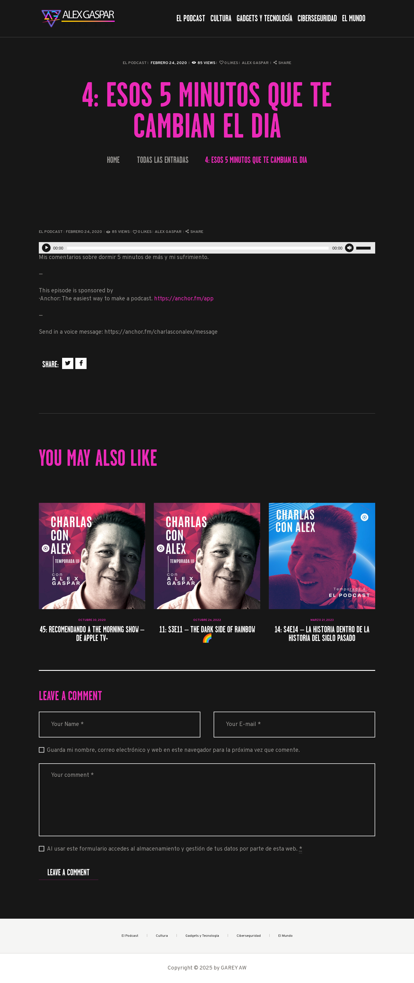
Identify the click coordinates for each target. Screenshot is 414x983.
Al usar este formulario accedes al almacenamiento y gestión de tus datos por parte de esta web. (174, 849)
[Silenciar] (349, 248)
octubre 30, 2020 (92, 620)
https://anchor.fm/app (184, 299)
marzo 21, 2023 (322, 620)
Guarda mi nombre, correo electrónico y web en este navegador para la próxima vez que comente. (173, 750)
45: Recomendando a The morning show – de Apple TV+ (92, 633)
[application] (207, 248)
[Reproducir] (46, 248)
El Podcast (135, 63)
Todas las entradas (163, 160)
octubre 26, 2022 (207, 620)
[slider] (198, 248)
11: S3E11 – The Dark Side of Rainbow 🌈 (207, 633)
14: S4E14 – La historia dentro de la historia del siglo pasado (322, 633)
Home (113, 160)
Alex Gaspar (255, 63)
